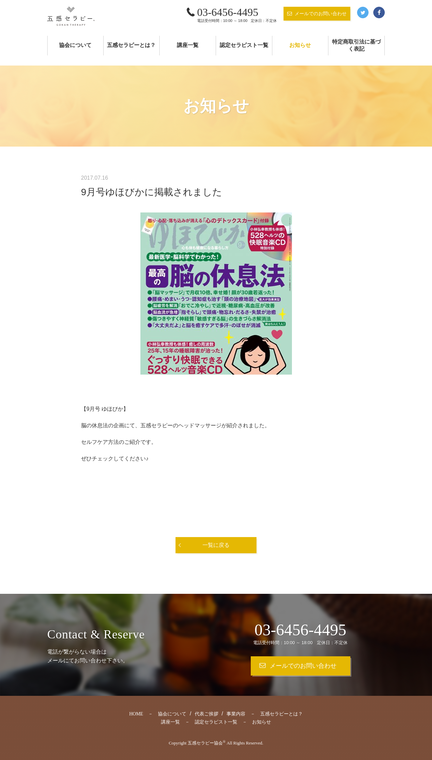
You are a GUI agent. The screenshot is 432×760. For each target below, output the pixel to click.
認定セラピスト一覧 (244, 45)
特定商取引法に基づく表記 (356, 45)
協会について (75, 45)
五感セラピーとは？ (131, 45)
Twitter (363, 12)
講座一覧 (187, 45)
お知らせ (300, 45)
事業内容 (235, 713)
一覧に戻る (216, 545)
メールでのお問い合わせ (321, 13)
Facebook (379, 12)
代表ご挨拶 (206, 713)
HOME (136, 713)
